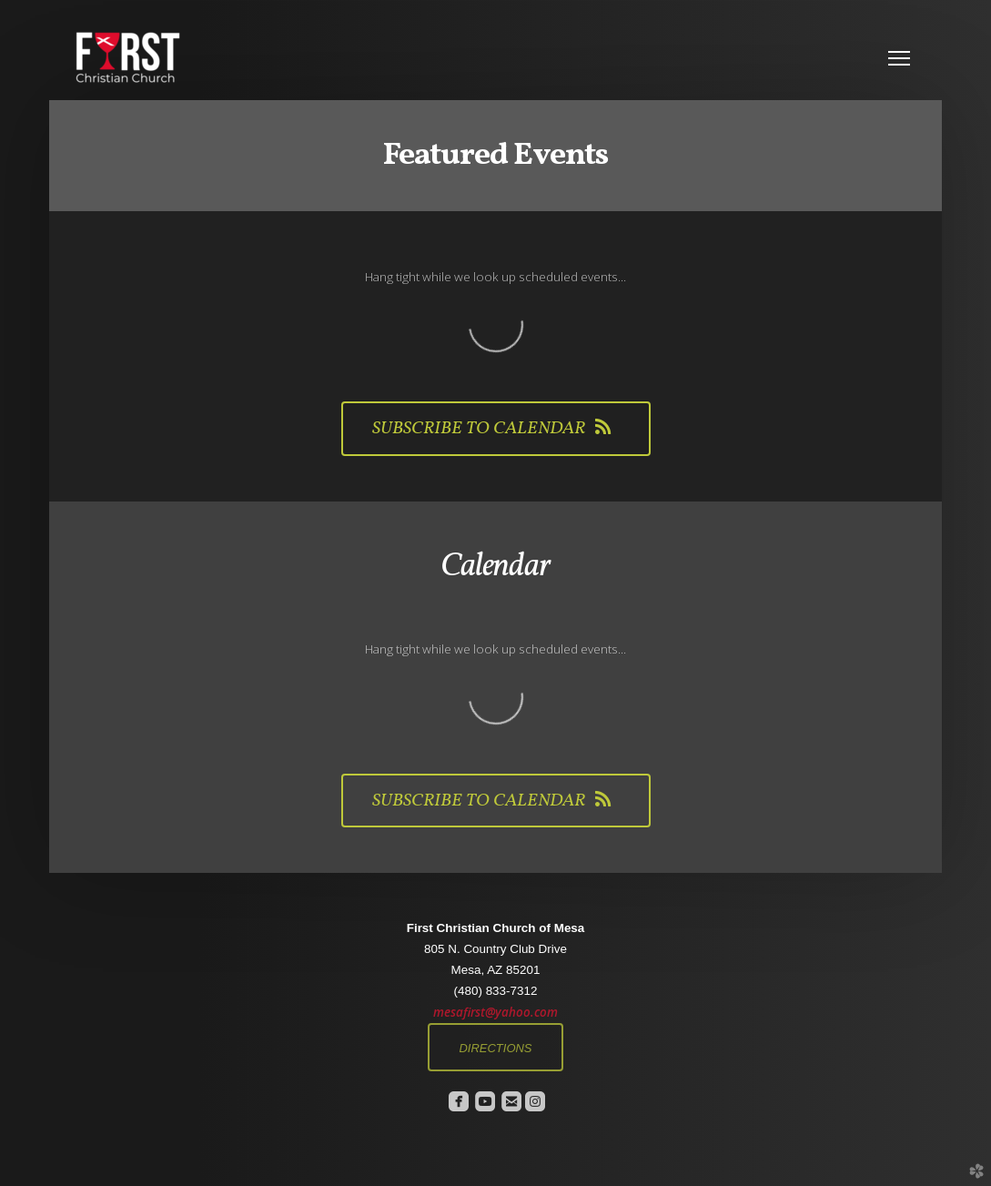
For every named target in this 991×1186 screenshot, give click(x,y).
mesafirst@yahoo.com (495, 1012)
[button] (495, 1047)
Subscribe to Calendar (496, 428)
